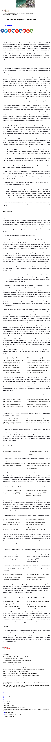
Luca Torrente (7, 25)
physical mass (26, 220)
